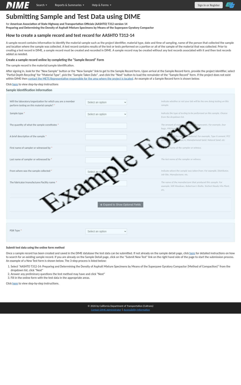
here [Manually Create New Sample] (15, 84)
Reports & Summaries (69, 5)
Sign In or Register (209, 5)
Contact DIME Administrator (106, 309)
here (192, 253)
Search (41, 5)
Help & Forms (101, 5)
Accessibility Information (137, 309)
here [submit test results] (15, 283)
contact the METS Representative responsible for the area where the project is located (80, 78)
